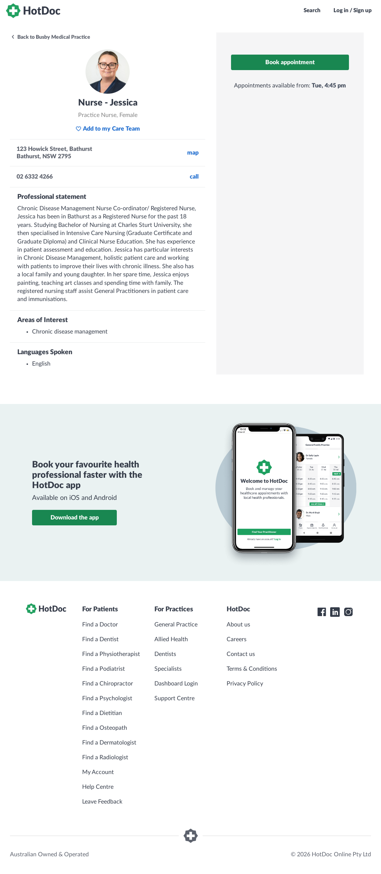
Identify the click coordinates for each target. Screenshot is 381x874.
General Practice (176, 625)
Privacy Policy (245, 684)
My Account (98, 772)
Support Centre (174, 698)
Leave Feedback (102, 802)
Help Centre (97, 787)
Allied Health (171, 639)
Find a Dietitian (102, 713)
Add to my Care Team (108, 129)
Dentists (165, 654)
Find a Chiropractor (107, 684)
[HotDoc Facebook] (321, 612)
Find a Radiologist (105, 757)
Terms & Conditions (252, 669)
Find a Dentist (100, 639)
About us (238, 625)
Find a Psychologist (107, 698)
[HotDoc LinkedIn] (335, 612)
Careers (237, 639)
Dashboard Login (176, 684)
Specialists (168, 669)
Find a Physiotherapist (111, 654)
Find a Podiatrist (103, 669)
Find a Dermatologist (109, 743)
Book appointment (290, 62)
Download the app (74, 518)
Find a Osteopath (104, 728)
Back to (50, 37)
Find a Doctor (100, 625)
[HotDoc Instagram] (348, 612)
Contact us (241, 654)
